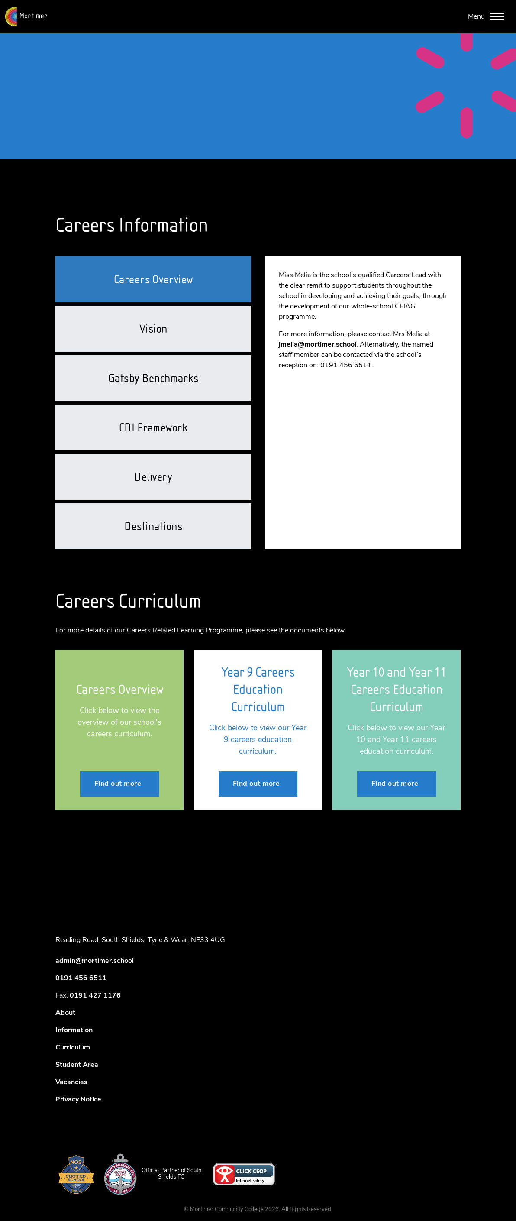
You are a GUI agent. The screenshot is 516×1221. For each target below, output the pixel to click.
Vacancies (71, 1082)
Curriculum (72, 1047)
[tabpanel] (363, 320)
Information (74, 1030)
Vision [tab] (153, 329)
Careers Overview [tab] (153, 279)
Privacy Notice (78, 1099)
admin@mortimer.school (94, 961)
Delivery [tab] (153, 477)
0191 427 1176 (95, 995)
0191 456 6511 (80, 978)
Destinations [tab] (153, 526)
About (65, 1013)
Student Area (76, 1065)
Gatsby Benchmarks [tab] (153, 378)
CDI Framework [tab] (153, 427)
